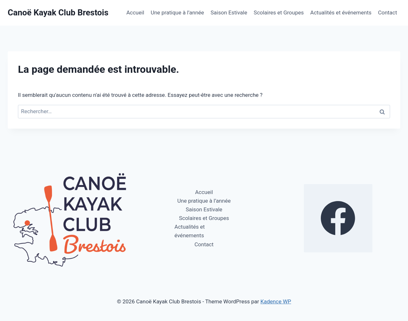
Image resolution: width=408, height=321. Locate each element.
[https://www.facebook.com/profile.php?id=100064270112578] (338, 218)
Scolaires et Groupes (279, 12)
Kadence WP (275, 301)
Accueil (135, 12)
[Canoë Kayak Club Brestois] (58, 13)
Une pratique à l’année (177, 12)
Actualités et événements (340, 12)
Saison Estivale (229, 12)
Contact (387, 12)
